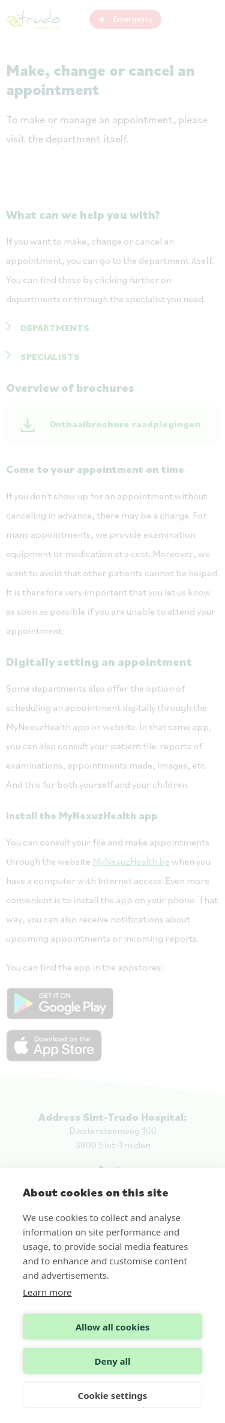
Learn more (47, 1292)
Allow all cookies (113, 1327)
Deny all (112, 1361)
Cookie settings (113, 1395)
